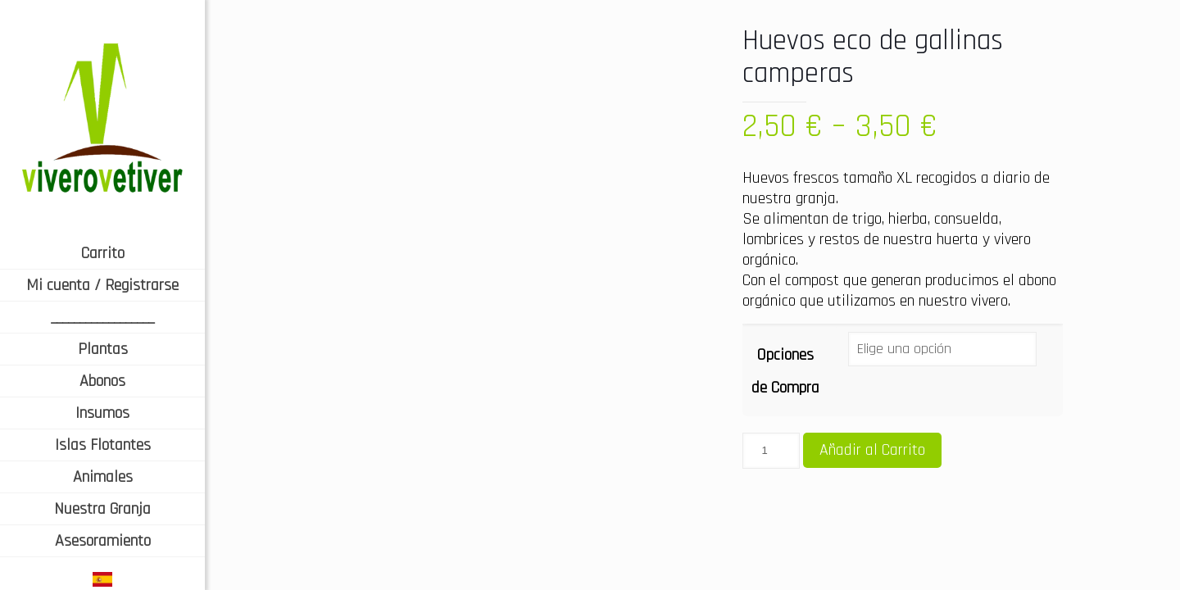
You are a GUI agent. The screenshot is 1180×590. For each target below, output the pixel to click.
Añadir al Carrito (872, 450)
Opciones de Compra (785, 371)
